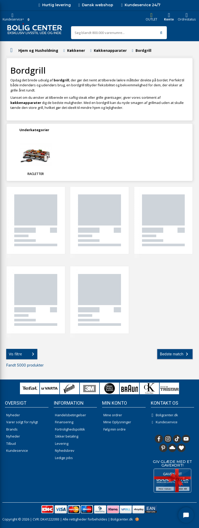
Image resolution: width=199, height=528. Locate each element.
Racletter (35, 174)
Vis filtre (22, 354)
